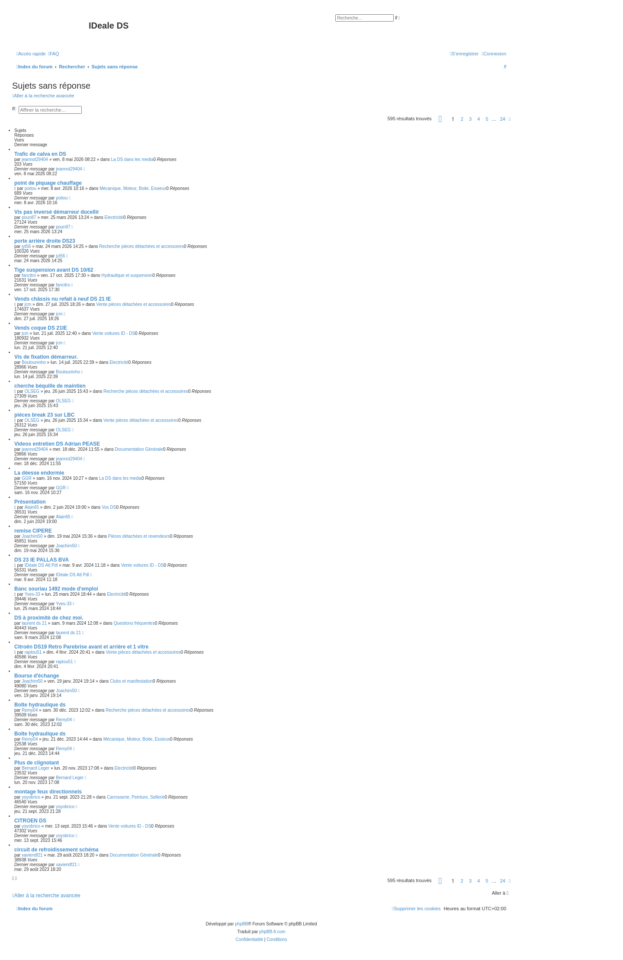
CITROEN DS (30, 821)
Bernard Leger (35, 768)
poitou (30, 188)
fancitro (29, 275)
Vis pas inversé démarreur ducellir (56, 212)
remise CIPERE (33, 531)
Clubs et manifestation (131, 681)
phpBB (241, 923)
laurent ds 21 (34, 623)
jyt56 (26, 246)
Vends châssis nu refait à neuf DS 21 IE (62, 299)
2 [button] (462, 119)
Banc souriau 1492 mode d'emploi (56, 589)
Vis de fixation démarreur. (46, 357)
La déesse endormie (39, 473)
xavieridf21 (32, 855)
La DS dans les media (132, 159)
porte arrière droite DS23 (44, 241)
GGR (27, 478)
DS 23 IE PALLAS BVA (41, 560)
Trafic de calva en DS (40, 154)
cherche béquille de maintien (50, 386)
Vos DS (109, 507)
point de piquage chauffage (48, 183)
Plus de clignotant (36, 763)
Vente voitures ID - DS (113, 333)
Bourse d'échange (36, 676)
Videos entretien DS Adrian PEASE (57, 444)
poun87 (29, 217)
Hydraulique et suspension (126, 275)
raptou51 (33, 652)
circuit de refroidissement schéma (56, 850)
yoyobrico (31, 797)
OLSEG (32, 391)
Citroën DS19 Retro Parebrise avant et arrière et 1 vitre (81, 647)
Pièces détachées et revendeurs (139, 536)
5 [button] (486, 119)
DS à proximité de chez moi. (48, 618)
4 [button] (478, 119)
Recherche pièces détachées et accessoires (141, 246)
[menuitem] (53, 53)
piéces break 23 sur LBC (44, 415)
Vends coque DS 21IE (40, 328)
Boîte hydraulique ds (40, 705)
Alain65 (32, 507)
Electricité (114, 217)
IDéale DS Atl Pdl (41, 565)
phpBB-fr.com (272, 931)
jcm (28, 304)
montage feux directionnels (48, 792)
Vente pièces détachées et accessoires (133, 304)
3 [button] (470, 119)
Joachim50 (32, 536)
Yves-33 (32, 594)
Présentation (30, 502)
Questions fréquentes (134, 623)
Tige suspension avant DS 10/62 (53, 270)
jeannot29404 (35, 159)
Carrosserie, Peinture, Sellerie (135, 797)
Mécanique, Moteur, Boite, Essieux (133, 188)
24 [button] (502, 119)
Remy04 (30, 710)
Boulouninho (34, 362)
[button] (440, 119)
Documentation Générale (139, 449)
